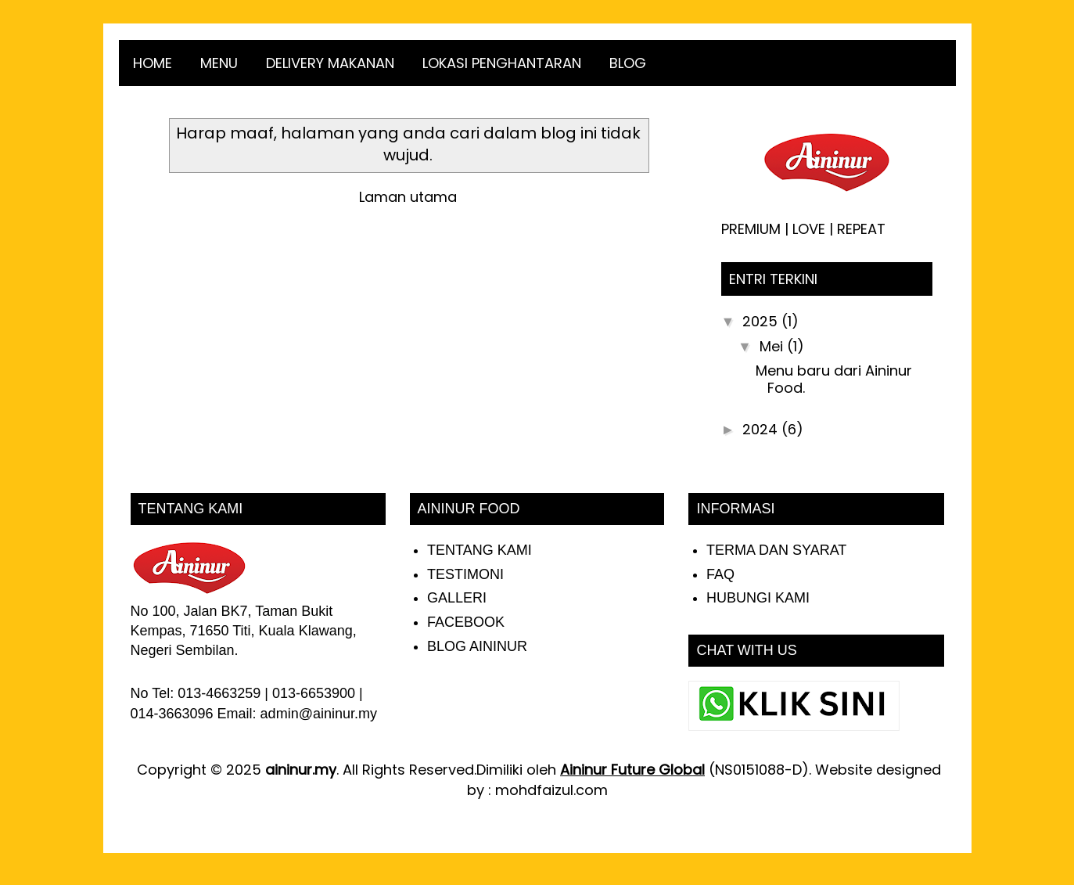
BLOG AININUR (477, 646)
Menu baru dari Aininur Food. (834, 379)
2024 (761, 429)
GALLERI (457, 598)
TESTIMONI (465, 574)
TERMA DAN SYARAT (776, 550)
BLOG (627, 63)
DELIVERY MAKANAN (330, 63)
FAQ (720, 574)
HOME (152, 63)
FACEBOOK (466, 622)
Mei (773, 346)
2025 (761, 321)
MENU (219, 63)
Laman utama (408, 197)
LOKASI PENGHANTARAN (501, 63)
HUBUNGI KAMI (758, 598)
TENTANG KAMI (479, 550)
